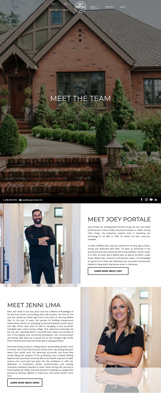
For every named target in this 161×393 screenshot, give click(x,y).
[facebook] (141, 199)
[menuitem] (54, 4)
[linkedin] (156, 199)
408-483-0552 (11, 200)
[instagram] (146, 199)
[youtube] (151, 199)
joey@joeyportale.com (32, 200)
